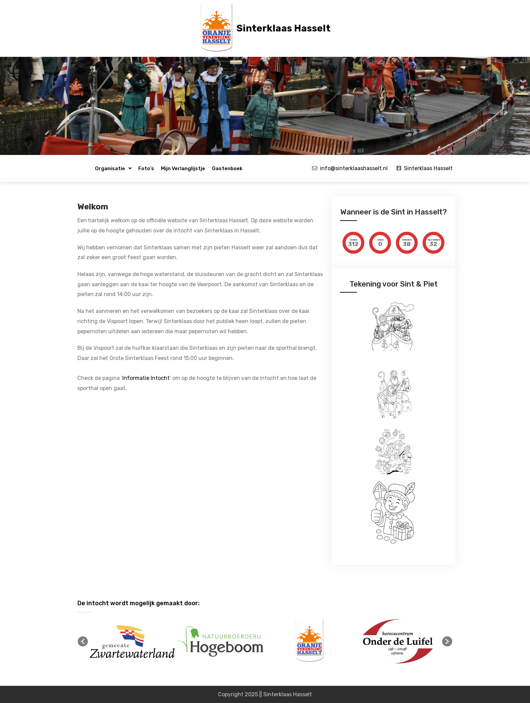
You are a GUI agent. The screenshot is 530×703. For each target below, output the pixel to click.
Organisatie (110, 168)
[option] (132, 641)
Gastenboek (227, 168)
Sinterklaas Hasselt (284, 28)
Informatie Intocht (146, 378)
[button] (83, 641)
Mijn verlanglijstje (183, 168)
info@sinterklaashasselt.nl (354, 168)
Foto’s (146, 168)
